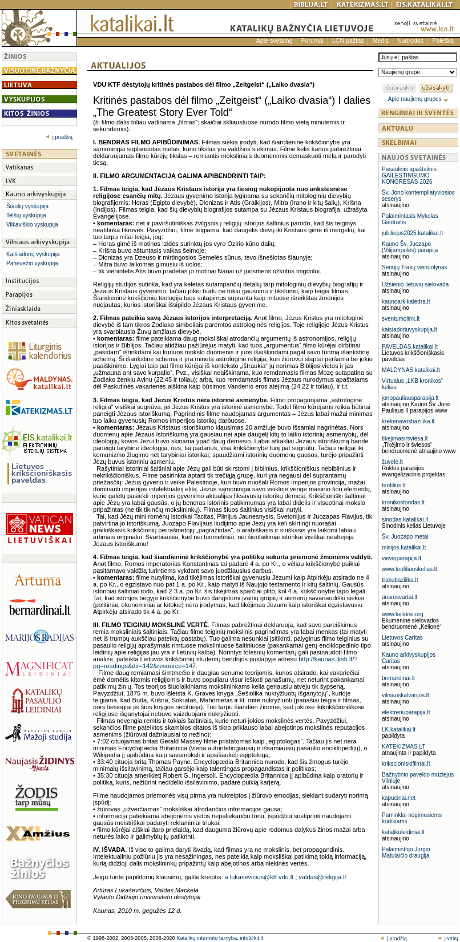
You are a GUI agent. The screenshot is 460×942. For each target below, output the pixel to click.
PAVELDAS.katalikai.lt (410, 346)
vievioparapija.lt (401, 558)
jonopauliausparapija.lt (410, 398)
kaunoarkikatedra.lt (406, 301)
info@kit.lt (251, 938)
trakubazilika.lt (400, 580)
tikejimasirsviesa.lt (405, 438)
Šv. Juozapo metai (405, 536)
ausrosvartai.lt (399, 597)
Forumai (312, 40)
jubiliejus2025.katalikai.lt (412, 233)
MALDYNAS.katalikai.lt (411, 370)
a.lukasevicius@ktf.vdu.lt (259, 877)
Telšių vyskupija (26, 215)
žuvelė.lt (392, 462)
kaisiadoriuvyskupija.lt (409, 329)
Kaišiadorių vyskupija (32, 254)
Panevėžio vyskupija (32, 263)
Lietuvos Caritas (402, 637)
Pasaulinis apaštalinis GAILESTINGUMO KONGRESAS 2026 (409, 175)
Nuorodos (410, 40)
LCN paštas (348, 40)
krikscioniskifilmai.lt (406, 764)
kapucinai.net (398, 798)
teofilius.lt (394, 485)
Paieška (443, 40)
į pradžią (59, 137)
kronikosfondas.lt (403, 502)
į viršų (447, 938)
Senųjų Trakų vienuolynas (414, 267)
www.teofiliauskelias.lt (409, 569)
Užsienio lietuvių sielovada (415, 284)
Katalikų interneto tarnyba (206, 938)
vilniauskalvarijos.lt (405, 695)
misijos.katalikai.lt (404, 547)
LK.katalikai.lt (398, 729)
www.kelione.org (402, 614)
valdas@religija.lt (322, 877)
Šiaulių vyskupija (27, 206)
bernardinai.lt (398, 678)
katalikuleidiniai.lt (403, 832)
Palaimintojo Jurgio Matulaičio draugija (406, 852)
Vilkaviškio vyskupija (32, 224)
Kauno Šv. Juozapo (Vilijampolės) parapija (410, 247)
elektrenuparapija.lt (406, 712)
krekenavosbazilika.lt (408, 421)
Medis (380, 40)
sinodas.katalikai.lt (405, 519)
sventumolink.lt (400, 319)
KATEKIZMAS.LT (403, 746)
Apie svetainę (274, 40)
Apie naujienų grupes (418, 99)
